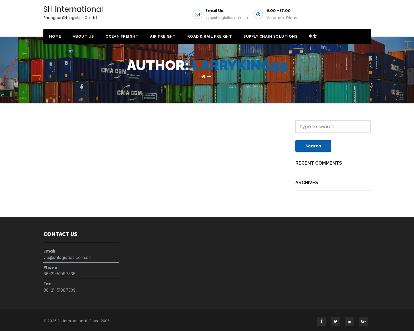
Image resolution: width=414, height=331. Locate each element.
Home (55, 36)
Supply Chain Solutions (270, 36)
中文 (313, 36)
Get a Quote (342, 17)
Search (313, 146)
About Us (83, 36)
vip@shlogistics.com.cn (67, 257)
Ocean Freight (122, 36)
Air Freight (163, 36)
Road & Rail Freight (209, 36)
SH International (73, 12)
